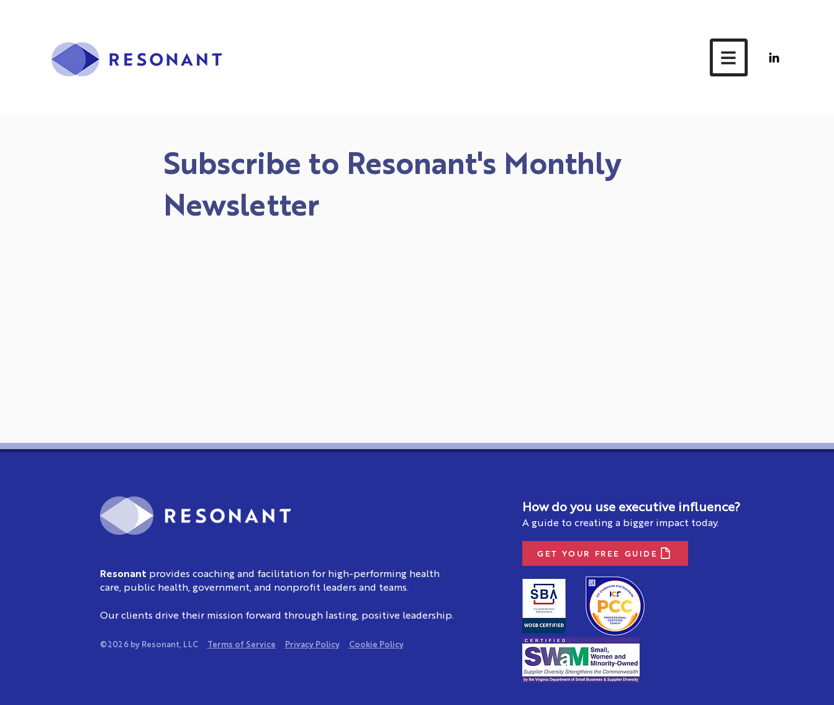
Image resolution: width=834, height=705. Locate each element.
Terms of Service (241, 645)
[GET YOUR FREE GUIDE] (605, 553)
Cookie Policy (376, 645)
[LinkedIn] (774, 57)
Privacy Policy (312, 645)
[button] (729, 57)
